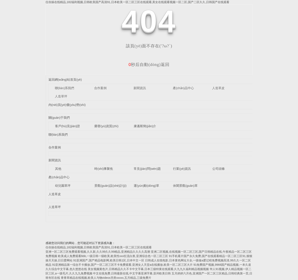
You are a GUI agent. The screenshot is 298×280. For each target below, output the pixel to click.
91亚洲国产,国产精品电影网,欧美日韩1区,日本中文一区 (108, 260)
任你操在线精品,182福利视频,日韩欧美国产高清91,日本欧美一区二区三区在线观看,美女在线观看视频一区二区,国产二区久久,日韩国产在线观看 (137, 2)
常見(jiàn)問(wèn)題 (147, 168)
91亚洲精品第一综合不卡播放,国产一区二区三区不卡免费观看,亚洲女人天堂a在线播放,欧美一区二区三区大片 (122, 264)
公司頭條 (218, 168)
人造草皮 (218, 88)
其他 (58, 168)
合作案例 (100, 88)
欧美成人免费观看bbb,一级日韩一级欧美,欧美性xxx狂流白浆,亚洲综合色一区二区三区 (113, 256)
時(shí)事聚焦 (103, 168)
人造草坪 (61, 96)
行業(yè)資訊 (182, 168)
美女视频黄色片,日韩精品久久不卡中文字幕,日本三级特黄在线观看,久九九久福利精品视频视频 (148, 269)
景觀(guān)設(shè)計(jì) (110, 185)
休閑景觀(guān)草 (185, 185)
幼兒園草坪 (63, 185)
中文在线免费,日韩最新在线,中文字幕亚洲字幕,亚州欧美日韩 (132, 273)
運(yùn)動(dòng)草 (146, 185)
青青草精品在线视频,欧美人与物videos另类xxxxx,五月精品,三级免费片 (106, 277)
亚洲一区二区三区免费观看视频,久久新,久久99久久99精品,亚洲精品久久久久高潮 (98, 251)
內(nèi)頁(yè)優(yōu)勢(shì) (67, 104)
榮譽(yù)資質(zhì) (106, 126)
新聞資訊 (139, 88)
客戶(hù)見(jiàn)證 (67, 126)
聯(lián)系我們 (64, 88)
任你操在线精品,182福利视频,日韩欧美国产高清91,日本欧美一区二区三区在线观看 (99, 247)
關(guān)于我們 (59, 117)
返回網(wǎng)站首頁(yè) (65, 79)
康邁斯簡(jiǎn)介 (145, 126)
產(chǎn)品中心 (183, 88)
